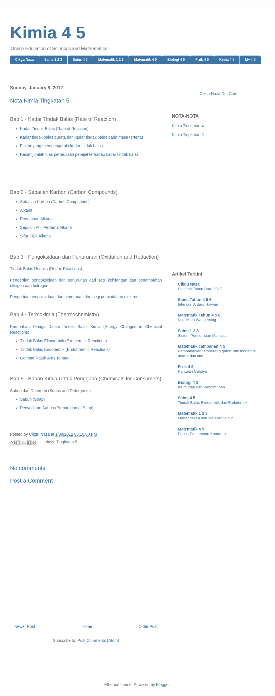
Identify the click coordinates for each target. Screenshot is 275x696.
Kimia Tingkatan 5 (188, 134)
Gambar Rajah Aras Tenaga (45, 358)
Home (86, 626)
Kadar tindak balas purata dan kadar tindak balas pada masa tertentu (81, 137)
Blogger (163, 684)
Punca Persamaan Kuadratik (202, 434)
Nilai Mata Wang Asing (197, 320)
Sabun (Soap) (32, 399)
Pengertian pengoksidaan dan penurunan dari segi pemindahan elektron (74, 296)
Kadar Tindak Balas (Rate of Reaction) (54, 128)
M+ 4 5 (250, 60)
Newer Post (24, 626)
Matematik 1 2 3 (111, 60)
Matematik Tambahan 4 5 (201, 346)
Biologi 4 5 (176, 60)
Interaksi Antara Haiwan (198, 304)
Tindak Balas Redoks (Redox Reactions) (46, 268)
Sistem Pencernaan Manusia (202, 335)
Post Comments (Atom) (98, 640)
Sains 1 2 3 (53, 60)
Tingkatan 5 (66, 442)
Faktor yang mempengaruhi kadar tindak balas (61, 145)
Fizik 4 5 (202, 60)
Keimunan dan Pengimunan (201, 387)
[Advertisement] (59, 203)
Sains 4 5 (80, 60)
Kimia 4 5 (47, 32)
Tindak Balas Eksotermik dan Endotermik (212, 402)
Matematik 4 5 (145, 60)
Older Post (148, 626)
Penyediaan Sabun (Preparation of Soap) (56, 408)
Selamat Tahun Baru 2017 (200, 289)
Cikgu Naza (24, 60)
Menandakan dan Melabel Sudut (205, 418)
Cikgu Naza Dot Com (218, 93)
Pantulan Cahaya (192, 371)
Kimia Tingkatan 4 (188, 125)
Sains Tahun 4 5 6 (194, 299)
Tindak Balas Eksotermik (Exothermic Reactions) (63, 341)
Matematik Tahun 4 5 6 (199, 315)
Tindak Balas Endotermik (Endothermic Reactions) (65, 349)
